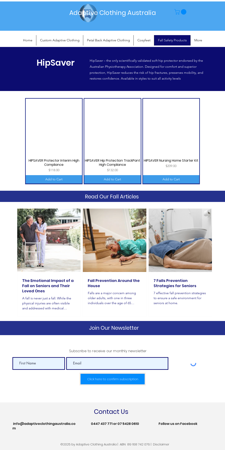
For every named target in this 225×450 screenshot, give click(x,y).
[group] (112, 141)
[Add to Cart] (54, 179)
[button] (181, 12)
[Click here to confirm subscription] (112, 379)
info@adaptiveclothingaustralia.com (44, 426)
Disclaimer (161, 444)
